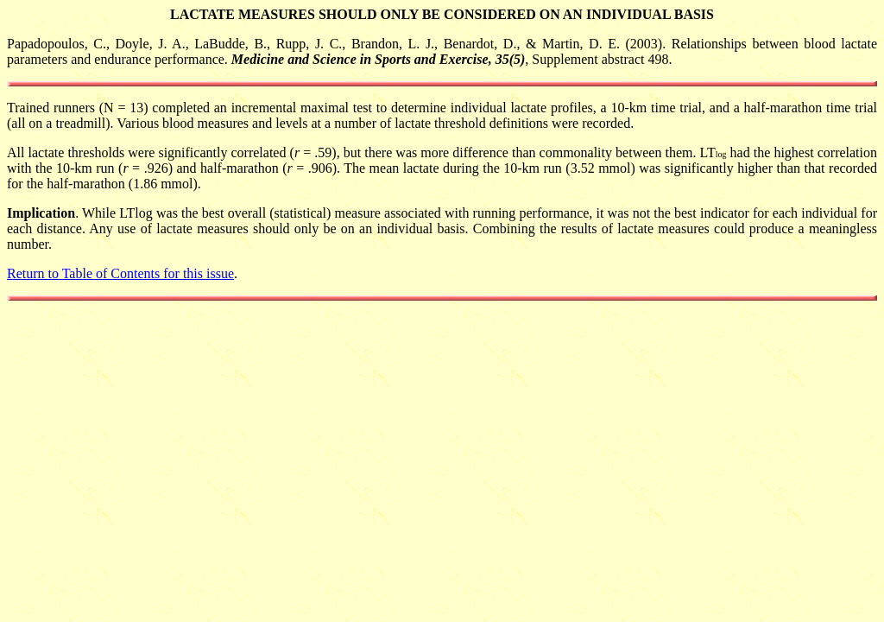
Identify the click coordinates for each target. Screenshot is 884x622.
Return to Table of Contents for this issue (120, 273)
